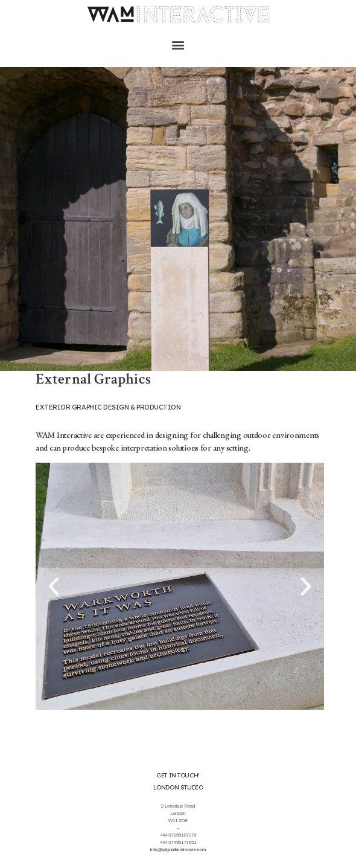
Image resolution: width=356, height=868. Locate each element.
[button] (178, 45)
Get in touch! (178, 775)
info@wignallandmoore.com (178, 849)
